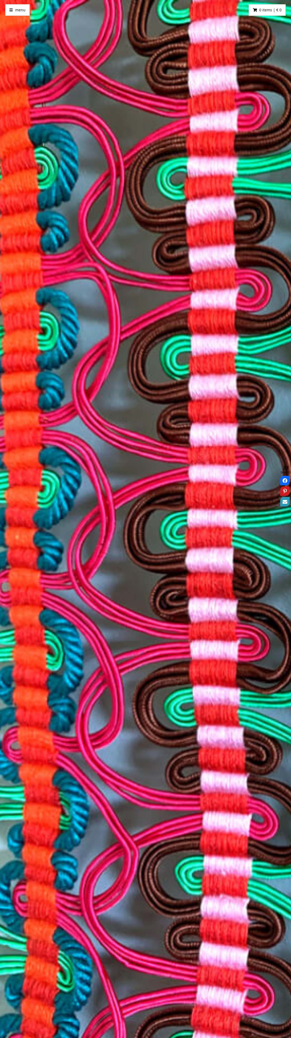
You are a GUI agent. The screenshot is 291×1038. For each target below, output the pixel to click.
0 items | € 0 (270, 9)
